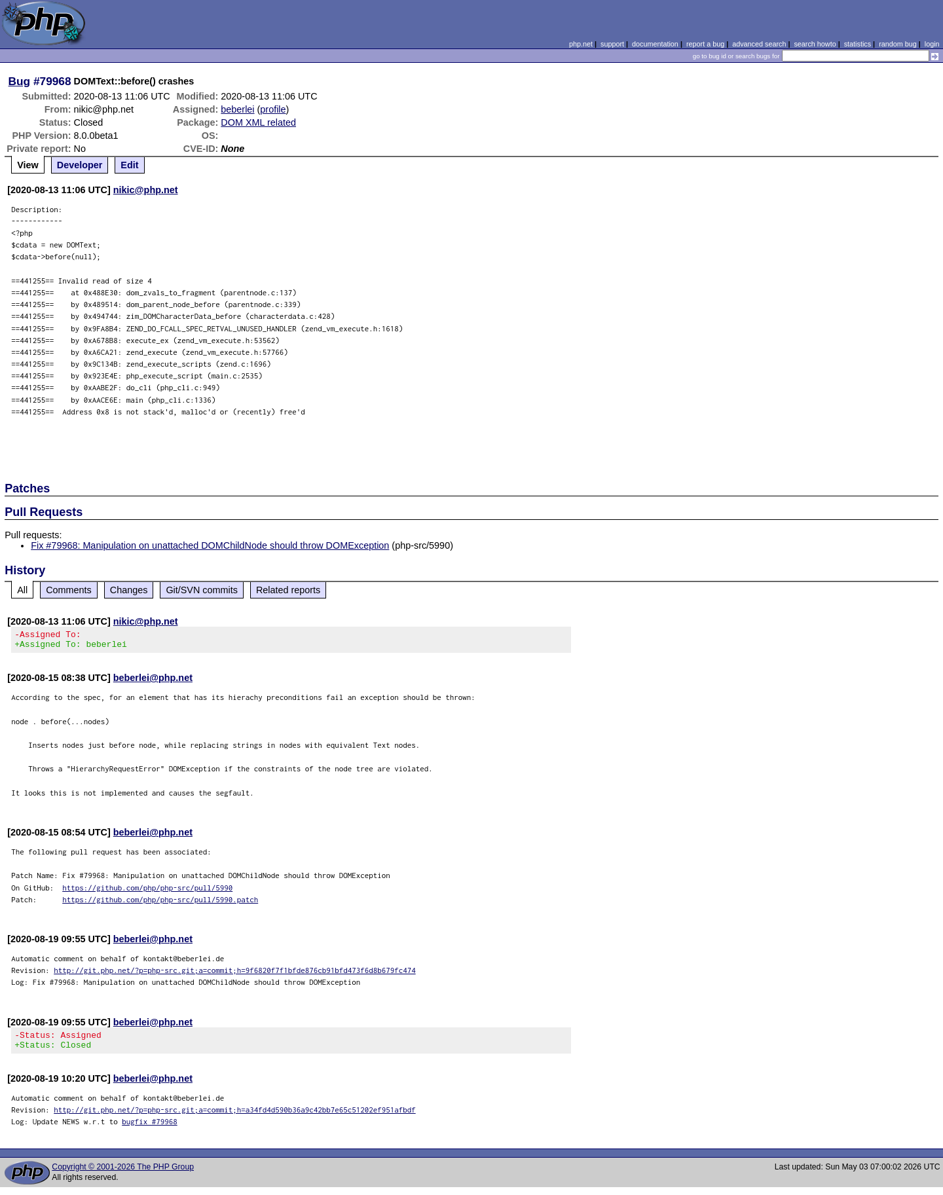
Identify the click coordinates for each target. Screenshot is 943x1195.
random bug (898, 44)
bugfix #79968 (149, 1129)
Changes (129, 590)
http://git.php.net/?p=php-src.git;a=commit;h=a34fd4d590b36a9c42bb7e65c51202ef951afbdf (235, 1117)
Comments (69, 590)
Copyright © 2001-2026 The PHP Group (123, 1174)
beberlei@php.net (153, 681)
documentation (655, 44)
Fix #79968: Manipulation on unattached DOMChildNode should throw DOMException (210, 545)
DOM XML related (258, 122)
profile (273, 109)
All (22, 590)
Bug (20, 81)
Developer (80, 165)
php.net (581, 44)
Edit (129, 165)
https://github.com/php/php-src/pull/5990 (147, 891)
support (612, 44)
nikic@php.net (145, 190)
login (932, 44)
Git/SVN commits (202, 590)
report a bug (705, 44)
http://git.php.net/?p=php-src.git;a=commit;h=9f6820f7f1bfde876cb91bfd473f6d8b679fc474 (235, 974)
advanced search (759, 44)
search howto (815, 44)
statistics (857, 44)
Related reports (288, 590)
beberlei (237, 109)
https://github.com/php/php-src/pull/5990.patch (160, 903)
